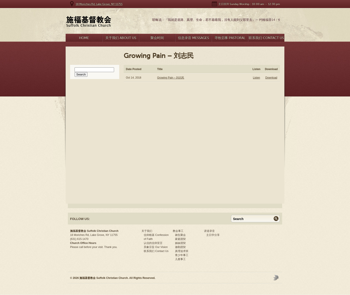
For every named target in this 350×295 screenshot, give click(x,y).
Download (271, 77)
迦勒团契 (180, 247)
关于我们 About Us (120, 38)
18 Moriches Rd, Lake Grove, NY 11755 (99, 4)
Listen (256, 77)
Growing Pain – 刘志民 (170, 77)
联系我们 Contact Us (266, 38)
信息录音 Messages (193, 38)
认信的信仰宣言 (153, 243)
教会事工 (178, 231)
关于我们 (147, 231)
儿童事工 (180, 259)
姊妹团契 (180, 243)
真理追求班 (181, 251)
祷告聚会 (180, 235)
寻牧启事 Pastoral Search (230, 39)
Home (84, 38)
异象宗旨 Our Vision (156, 247)
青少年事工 (181, 255)
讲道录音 (209, 231)
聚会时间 (157, 38)
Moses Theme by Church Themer (276, 277)
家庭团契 (180, 239)
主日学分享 (213, 235)
